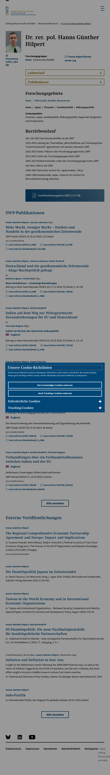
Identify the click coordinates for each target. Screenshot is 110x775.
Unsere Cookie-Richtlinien (30, 367)
